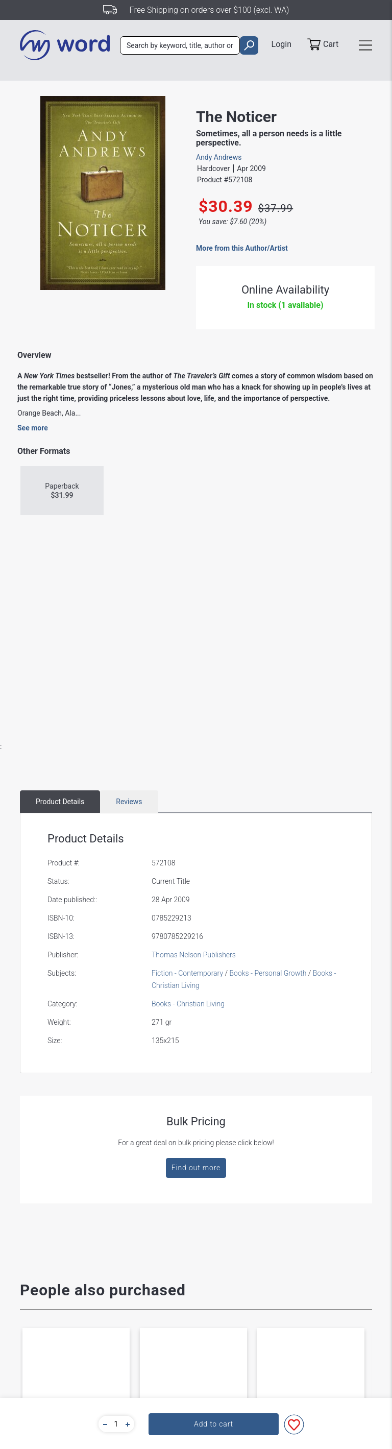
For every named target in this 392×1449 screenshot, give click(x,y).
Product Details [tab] (60, 802)
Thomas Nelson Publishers (194, 955)
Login (281, 44)
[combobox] (180, 45)
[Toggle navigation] (365, 45)
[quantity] (116, 1424)
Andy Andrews (218, 157)
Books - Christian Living (188, 1004)
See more (32, 428)
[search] (249, 45)
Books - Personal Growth (267, 973)
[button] (104, 1424)
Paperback (62, 491)
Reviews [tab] (129, 802)
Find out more (196, 1168)
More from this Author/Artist (242, 248)
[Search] (180, 45)
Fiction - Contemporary (187, 973)
